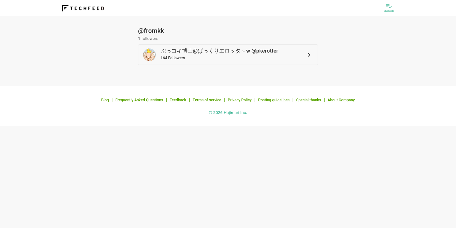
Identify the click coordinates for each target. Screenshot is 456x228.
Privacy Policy (239, 100)
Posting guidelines (273, 100)
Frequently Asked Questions (139, 100)
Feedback (178, 100)
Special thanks (308, 100)
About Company (341, 100)
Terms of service (207, 100)
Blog (105, 100)
